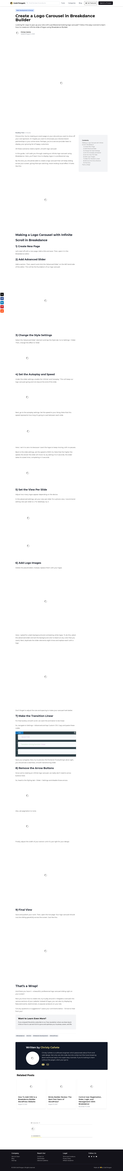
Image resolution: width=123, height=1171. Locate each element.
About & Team (16, 1156)
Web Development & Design (24, 10)
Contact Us (40, 1156)
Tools (63, 3)
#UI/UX (29, 1036)
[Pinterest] (2, 306)
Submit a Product (106, 3)
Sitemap (14, 1160)
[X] (2, 294)
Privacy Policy (67, 1158)
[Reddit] (2, 311)
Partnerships (40, 1158)
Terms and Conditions (69, 1156)
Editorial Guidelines (42, 1160)
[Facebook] (2, 298)
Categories (72, 3)
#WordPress (54, 1036)
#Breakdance (20, 1036)
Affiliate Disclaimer (68, 1160)
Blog (80, 3)
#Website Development (40, 1036)
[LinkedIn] (2, 302)
